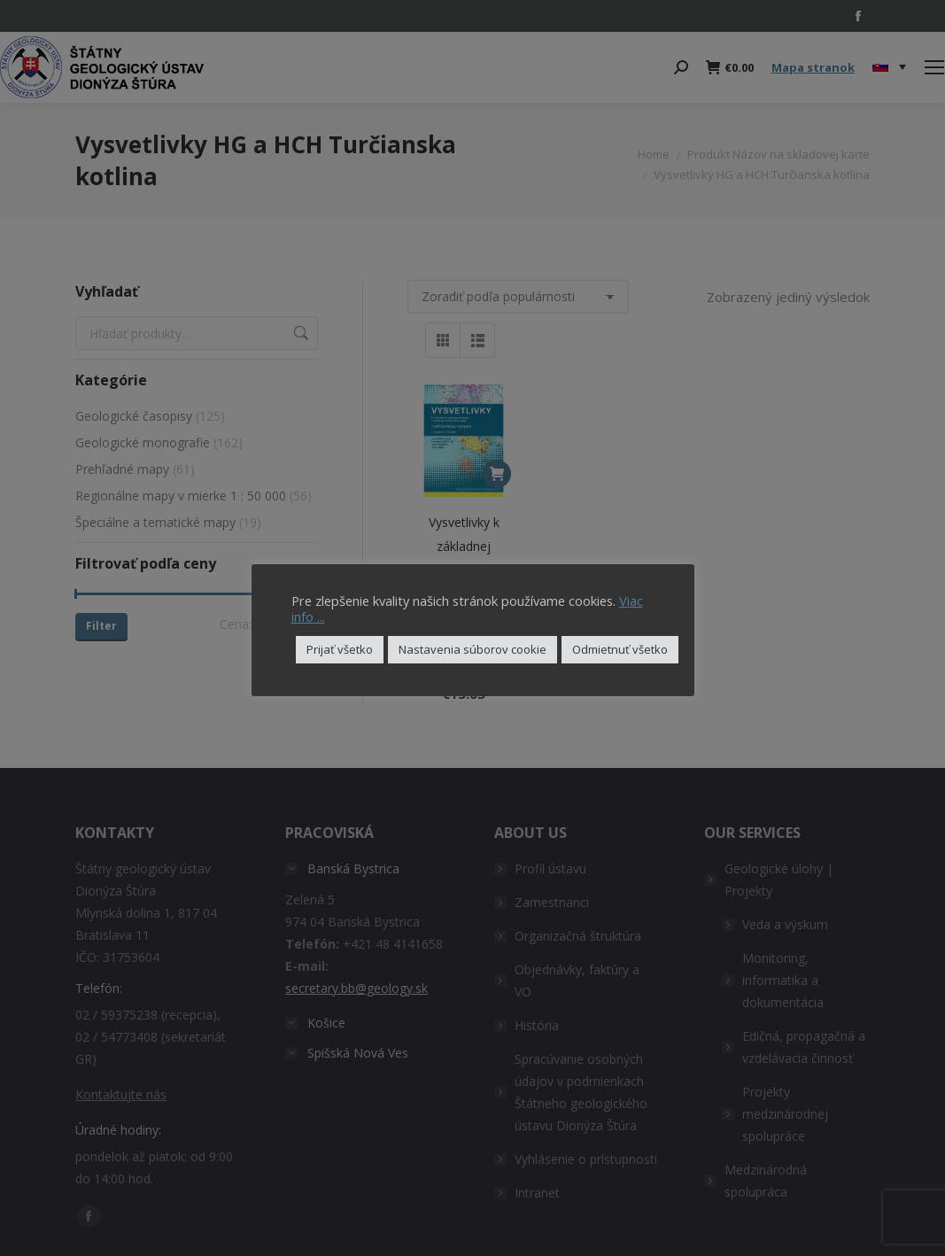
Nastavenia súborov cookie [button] (472, 649)
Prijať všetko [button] (339, 649)
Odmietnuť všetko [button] (620, 649)
